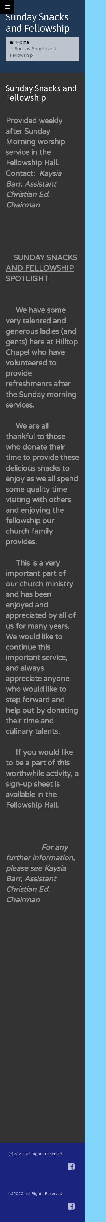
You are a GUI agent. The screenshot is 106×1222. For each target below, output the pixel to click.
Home (22, 42)
